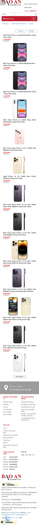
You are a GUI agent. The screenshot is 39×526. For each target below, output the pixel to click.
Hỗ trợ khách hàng (30, 4)
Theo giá (20, 31)
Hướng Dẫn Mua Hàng (27, 402)
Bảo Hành (5, 404)
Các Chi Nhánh (7, 412)
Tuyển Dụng (6, 440)
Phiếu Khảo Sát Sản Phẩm (10, 435)
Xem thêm (19, 376)
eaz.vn (28, 512)
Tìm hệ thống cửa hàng (20, 390)
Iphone (31, 24)
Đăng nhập (27, 7)
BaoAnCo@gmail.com (13, 512)
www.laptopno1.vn (21, 515)
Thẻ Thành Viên (7, 409)
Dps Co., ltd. (14, 518)
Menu (3, 2)
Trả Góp (5, 407)
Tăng (32, 31)
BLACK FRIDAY (7, 414)
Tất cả (4, 14)
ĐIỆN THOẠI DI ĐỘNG (19, 24)
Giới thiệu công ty (8, 402)
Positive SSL (4, 524)
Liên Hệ (5, 442)
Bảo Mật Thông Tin (8, 437)
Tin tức (5, 428)
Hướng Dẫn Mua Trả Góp (28, 407)
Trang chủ (5, 24)
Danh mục (8, 19)
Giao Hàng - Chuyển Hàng (28, 404)
